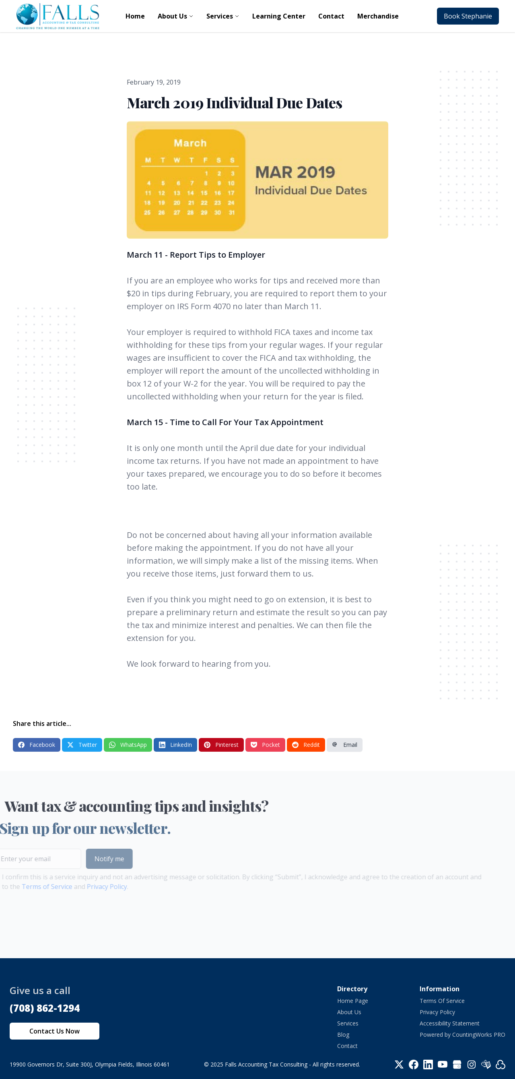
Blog (343, 1034)
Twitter (82, 744)
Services (347, 1023)
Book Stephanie (468, 16)
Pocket (265, 744)
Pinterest (221, 744)
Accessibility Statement (450, 1023)
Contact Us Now (54, 1031)
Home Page (352, 1001)
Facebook (36, 744)
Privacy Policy (94, 886)
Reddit (306, 744)
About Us (349, 1012)
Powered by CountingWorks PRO (462, 1034)
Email (344, 744)
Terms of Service (33, 886)
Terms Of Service (442, 1001)
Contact (347, 1046)
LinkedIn (175, 744)
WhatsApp (128, 744)
